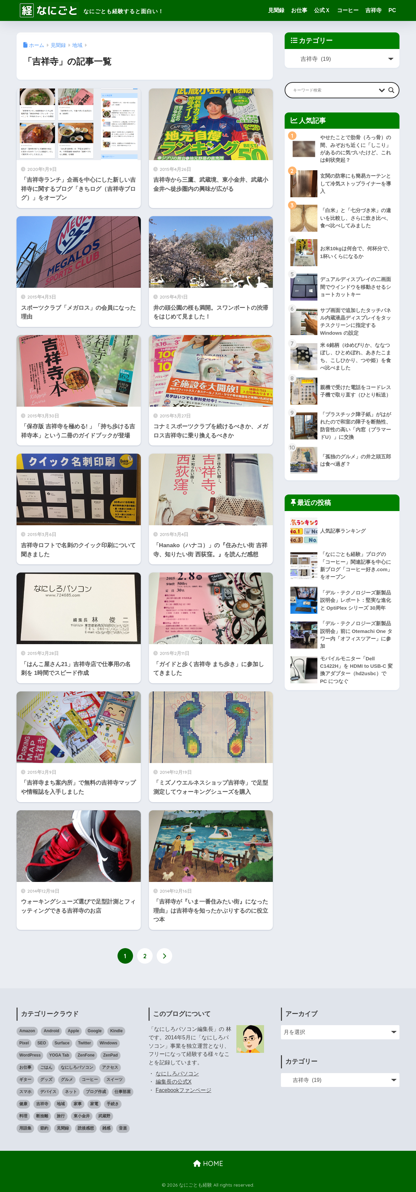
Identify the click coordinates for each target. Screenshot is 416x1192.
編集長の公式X (174, 1082)
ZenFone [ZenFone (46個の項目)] (86, 1055)
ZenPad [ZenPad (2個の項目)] (110, 1055)
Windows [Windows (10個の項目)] (109, 1043)
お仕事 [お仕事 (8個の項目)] (25, 1067)
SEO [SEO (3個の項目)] (41, 1043)
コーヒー (348, 10)
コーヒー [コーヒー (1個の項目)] (90, 1079)
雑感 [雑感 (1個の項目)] (106, 1128)
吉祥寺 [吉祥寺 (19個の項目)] (42, 1103)
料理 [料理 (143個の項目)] (23, 1116)
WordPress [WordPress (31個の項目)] (30, 1055)
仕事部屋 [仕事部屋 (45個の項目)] (122, 1091)
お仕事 (299, 10)
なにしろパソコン (177, 1073)
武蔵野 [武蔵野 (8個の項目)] (104, 1116)
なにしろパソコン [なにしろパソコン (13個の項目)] (77, 1067)
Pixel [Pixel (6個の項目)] (24, 1043)
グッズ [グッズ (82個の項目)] (46, 1079)
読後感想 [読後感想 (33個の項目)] (86, 1128)
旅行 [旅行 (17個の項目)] (61, 1116)
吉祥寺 (373, 10)
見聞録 (276, 10)
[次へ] (164, 956)
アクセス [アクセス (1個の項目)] (110, 1067)
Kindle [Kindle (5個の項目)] (116, 1031)
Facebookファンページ (184, 1090)
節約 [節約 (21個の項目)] (44, 1128)
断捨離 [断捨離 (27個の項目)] (42, 1116)
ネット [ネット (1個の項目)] (71, 1091)
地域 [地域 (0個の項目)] (61, 1103)
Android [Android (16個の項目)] (51, 1031)
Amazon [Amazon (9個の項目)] (27, 1031)
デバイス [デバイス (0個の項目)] (48, 1091)
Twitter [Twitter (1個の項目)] (84, 1043)
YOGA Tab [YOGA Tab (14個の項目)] (59, 1055)
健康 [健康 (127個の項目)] (23, 1103)
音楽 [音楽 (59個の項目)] (123, 1128)
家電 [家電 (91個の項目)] (94, 1103)
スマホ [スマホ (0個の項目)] (25, 1091)
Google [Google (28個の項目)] (95, 1031)
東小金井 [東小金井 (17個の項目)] (82, 1116)
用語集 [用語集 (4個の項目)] (25, 1128)
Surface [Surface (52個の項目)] (62, 1043)
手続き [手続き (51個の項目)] (113, 1103)
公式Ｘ (322, 10)
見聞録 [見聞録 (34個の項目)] (63, 1128)
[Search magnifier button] (391, 90)
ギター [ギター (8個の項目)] (25, 1079)
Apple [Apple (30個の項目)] (73, 1031)
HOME (208, 1163)
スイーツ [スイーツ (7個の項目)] (114, 1079)
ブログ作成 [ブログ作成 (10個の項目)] (96, 1091)
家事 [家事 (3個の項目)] (78, 1103)
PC (392, 10)
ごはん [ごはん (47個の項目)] (46, 1067)
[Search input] (334, 90)
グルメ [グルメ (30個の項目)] (67, 1079)
